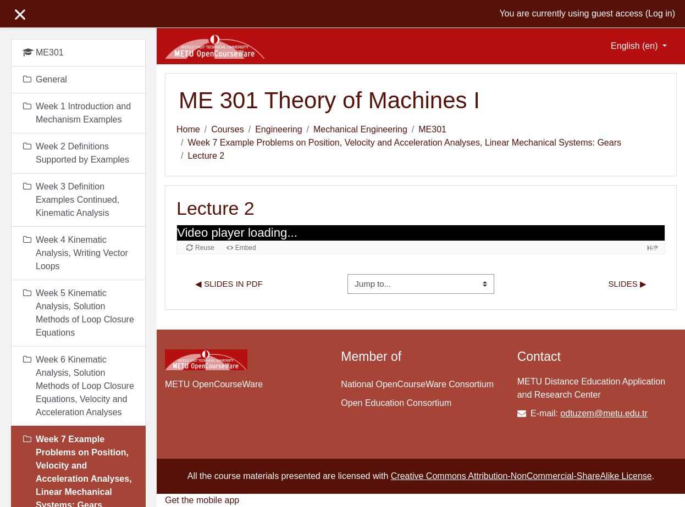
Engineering (278, 129)
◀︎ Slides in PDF (229, 283)
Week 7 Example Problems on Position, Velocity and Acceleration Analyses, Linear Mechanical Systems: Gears (404, 142)
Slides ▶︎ (627, 283)
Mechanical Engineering (360, 129)
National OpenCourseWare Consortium (417, 384)
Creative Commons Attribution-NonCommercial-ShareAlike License (521, 476)
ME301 (432, 129)
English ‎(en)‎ (635, 46)
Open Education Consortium (396, 403)
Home (188, 129)
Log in (660, 13)
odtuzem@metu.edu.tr (604, 413)
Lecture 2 (205, 155)
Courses (227, 129)
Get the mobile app (202, 500)
